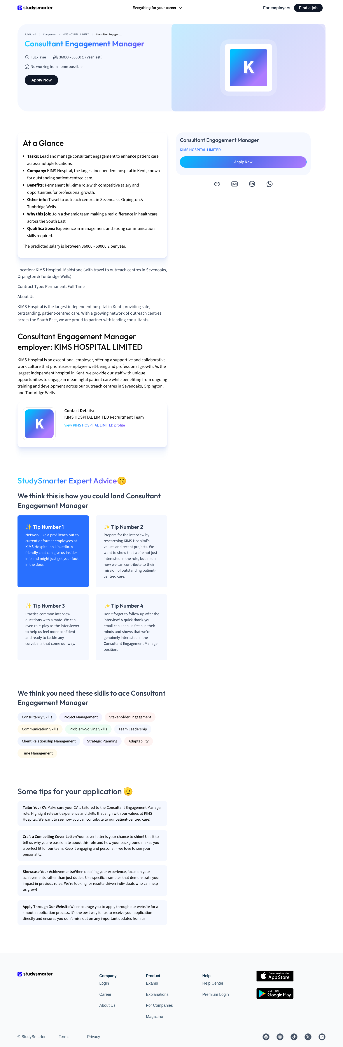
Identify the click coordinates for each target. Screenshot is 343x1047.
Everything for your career (158, 8)
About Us (107, 1005)
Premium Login (215, 994)
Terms (64, 1037)
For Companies (159, 1005)
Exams (152, 983)
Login (104, 983)
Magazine (154, 1016)
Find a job (308, 8)
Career (105, 994)
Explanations (157, 994)
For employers (276, 8)
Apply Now (41, 80)
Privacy (93, 1037)
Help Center (212, 983)
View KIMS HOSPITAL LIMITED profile (94, 425)
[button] (217, 183)
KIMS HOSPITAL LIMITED (200, 150)
